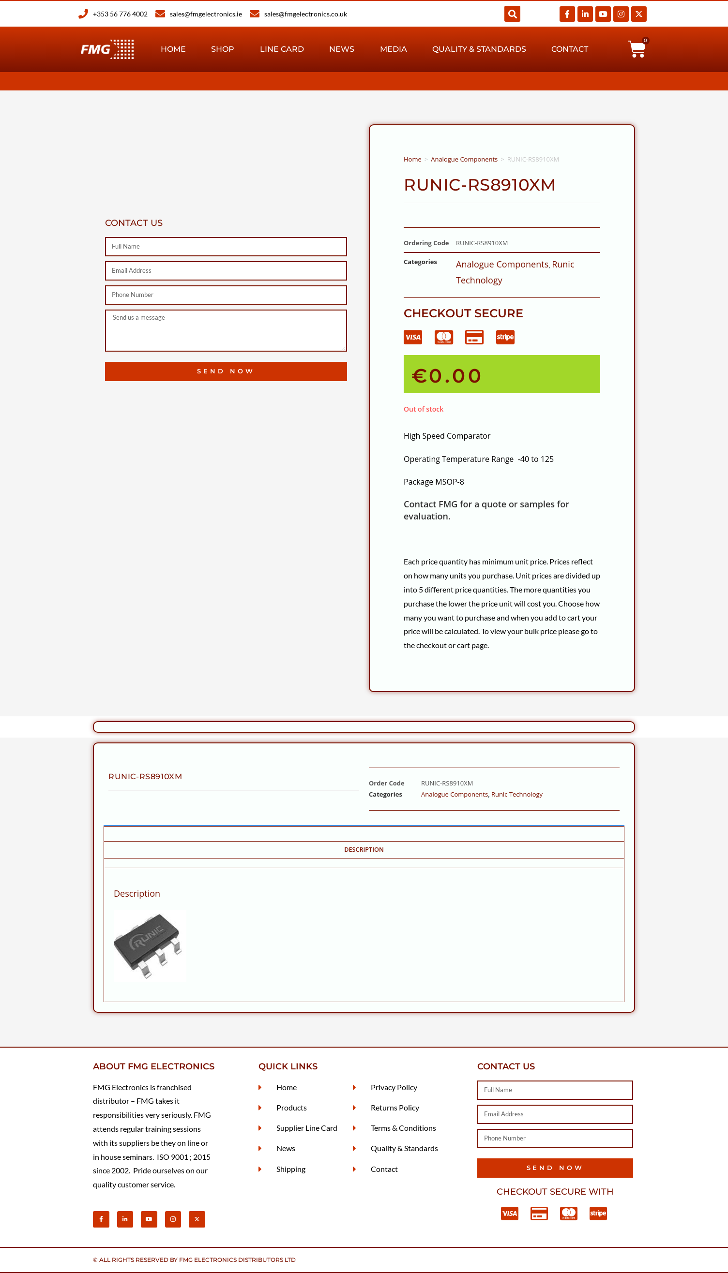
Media (393, 49)
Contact (569, 49)
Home (173, 49)
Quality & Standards (479, 49)
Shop (222, 49)
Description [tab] (364, 849)
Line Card (282, 49)
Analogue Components (464, 159)
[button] (512, 14)
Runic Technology (517, 794)
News (341, 49)
